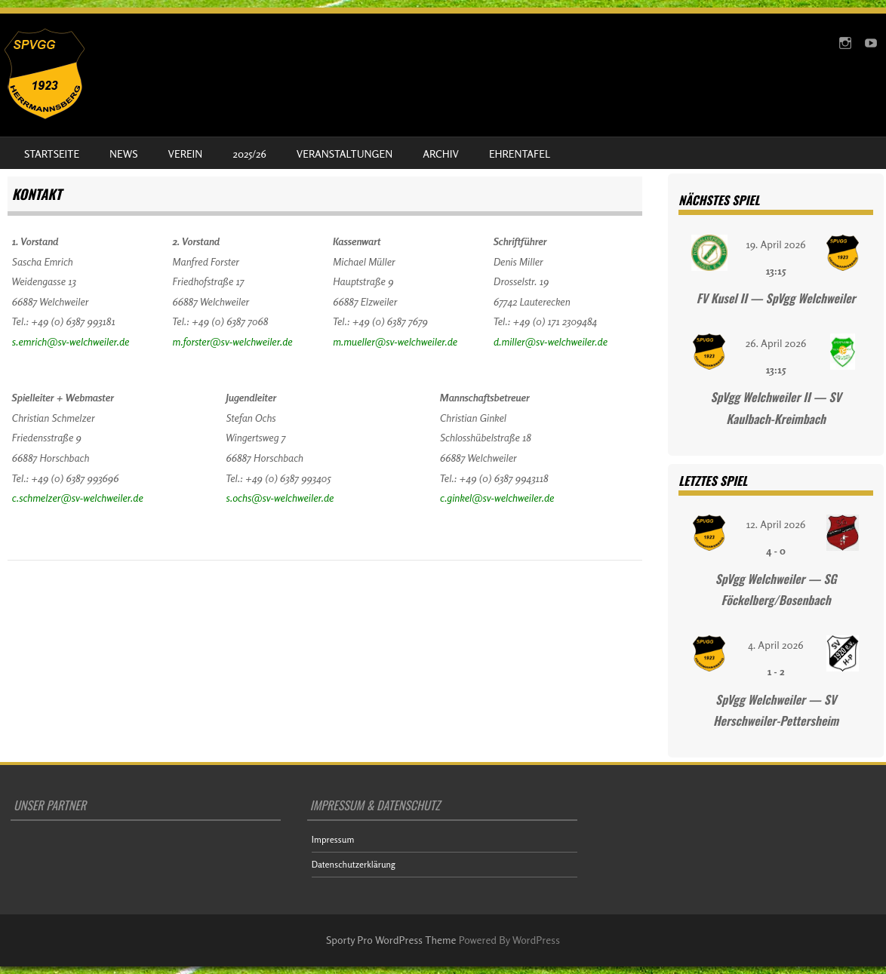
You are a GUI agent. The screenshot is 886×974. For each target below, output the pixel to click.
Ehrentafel (519, 153)
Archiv (441, 153)
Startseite (51, 153)
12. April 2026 (776, 524)
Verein (185, 153)
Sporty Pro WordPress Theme (391, 939)
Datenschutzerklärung (353, 864)
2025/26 (249, 153)
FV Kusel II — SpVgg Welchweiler (776, 298)
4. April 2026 (776, 644)
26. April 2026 (776, 342)
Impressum (333, 839)
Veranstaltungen (344, 153)
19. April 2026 (776, 244)
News (123, 153)
